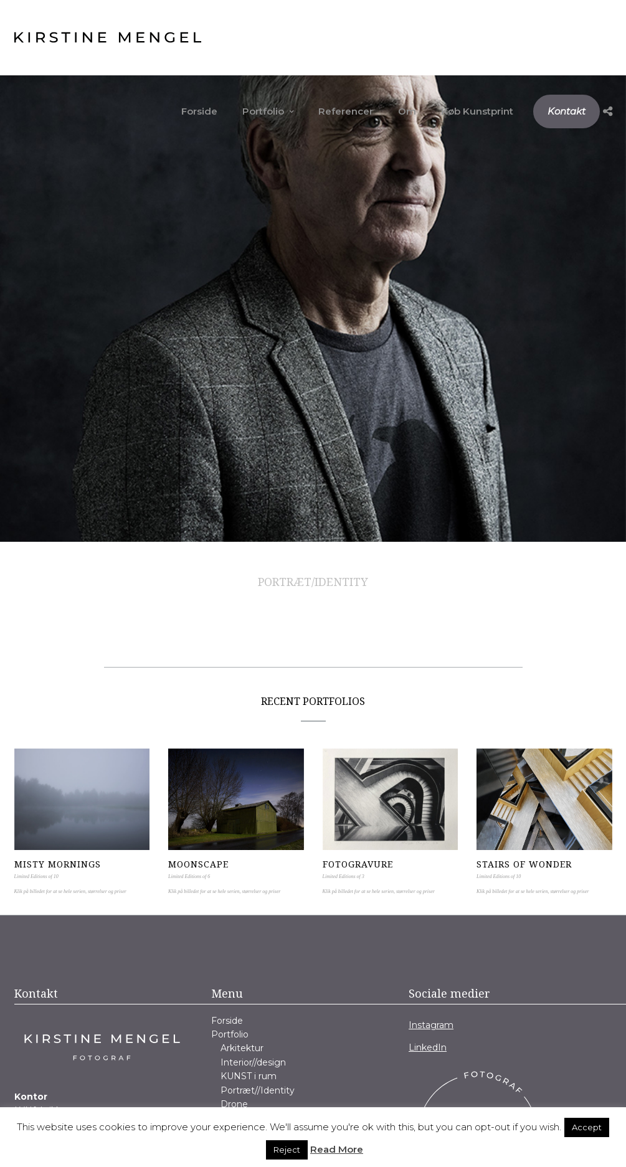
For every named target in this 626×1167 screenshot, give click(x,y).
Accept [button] (587, 1127)
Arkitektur (242, 1048)
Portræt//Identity (258, 1090)
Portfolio (263, 111)
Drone (234, 1104)
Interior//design (253, 1062)
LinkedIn (428, 1047)
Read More (336, 1149)
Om (407, 111)
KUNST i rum (249, 1076)
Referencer (345, 111)
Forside (199, 111)
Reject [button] (286, 1150)
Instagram (431, 1025)
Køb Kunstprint (477, 111)
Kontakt (567, 111)
